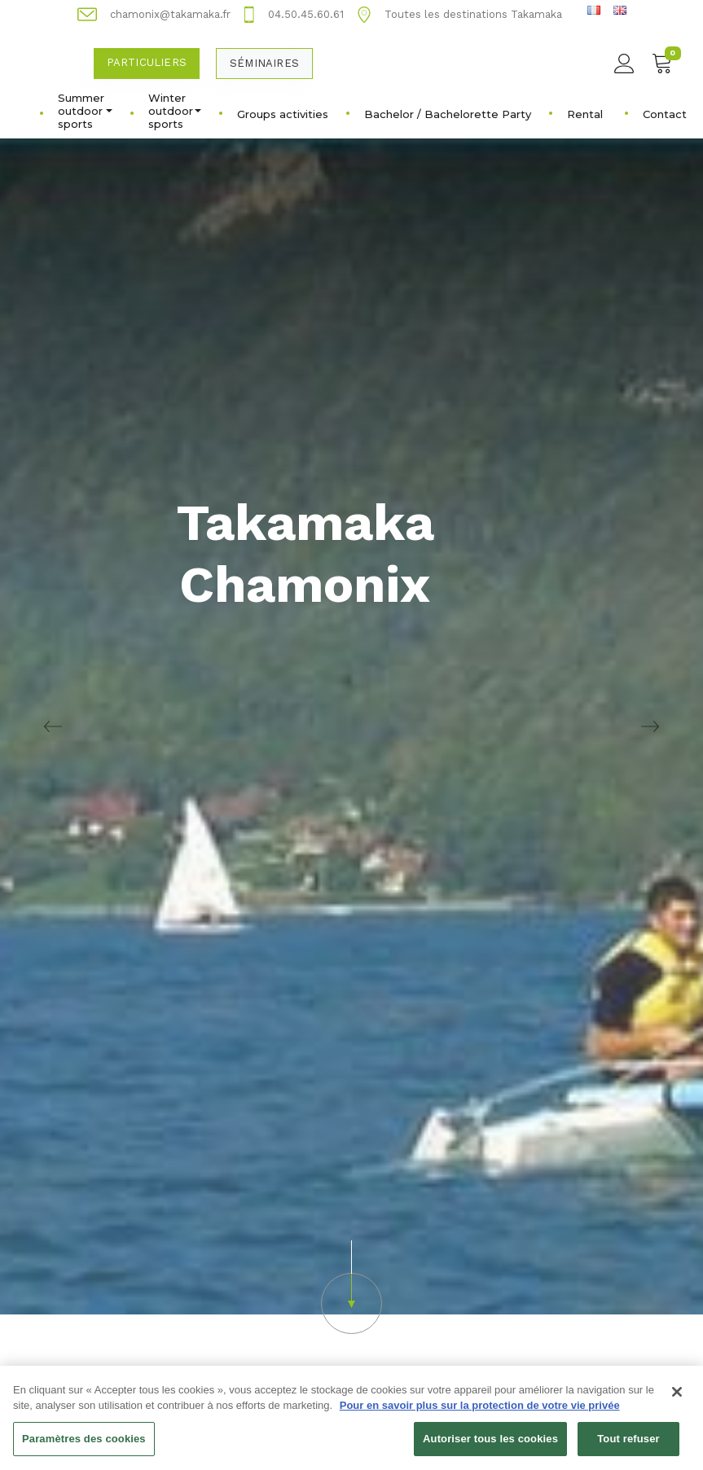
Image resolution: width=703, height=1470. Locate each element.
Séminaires (264, 63)
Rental (585, 114)
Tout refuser (628, 1446)
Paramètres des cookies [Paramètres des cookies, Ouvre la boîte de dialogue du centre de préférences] (84, 1446)
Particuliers (147, 62)
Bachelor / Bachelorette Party (447, 114)
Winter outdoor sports (174, 110)
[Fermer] (677, 1399)
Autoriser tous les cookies (490, 1446)
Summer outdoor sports (85, 110)
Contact (665, 114)
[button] (351, 1287)
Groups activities (282, 114)
